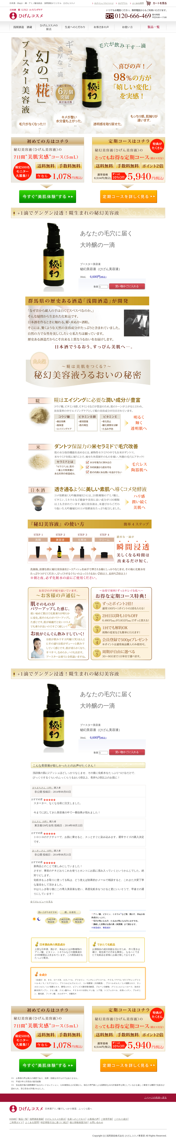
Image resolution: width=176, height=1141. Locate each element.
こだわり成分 (121, 1119)
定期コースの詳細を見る (128, 196)
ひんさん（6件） (40, 821)
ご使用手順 (127, 27)
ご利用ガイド (16, 1122)
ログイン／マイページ (104, 3)
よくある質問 (138, 3)
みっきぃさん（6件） (42, 850)
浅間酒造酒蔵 (22, 27)
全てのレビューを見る (41, 901)
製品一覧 (153, 27)
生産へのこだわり (75, 27)
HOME (12, 1119)
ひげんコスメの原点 (49, 27)
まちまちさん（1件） (42, 787)
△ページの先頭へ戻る (155, 1097)
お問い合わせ (96, 1122)
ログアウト (123, 3)
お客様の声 (101, 27)
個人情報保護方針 (79, 1122)
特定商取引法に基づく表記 (54, 1122)
